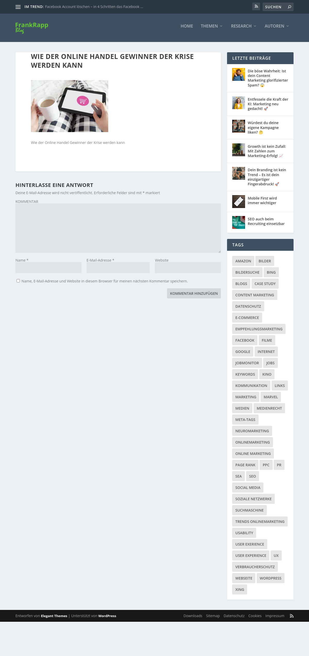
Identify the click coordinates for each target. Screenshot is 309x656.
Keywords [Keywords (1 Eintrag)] (245, 377)
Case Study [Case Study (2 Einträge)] (265, 287)
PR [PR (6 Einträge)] (279, 468)
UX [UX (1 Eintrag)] (276, 559)
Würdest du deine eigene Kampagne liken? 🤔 (263, 131)
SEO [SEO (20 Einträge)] (252, 479)
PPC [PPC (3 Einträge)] (266, 468)
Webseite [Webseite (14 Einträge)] (243, 581)
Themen (209, 30)
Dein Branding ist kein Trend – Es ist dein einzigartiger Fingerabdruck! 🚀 (267, 180)
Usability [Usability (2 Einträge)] (244, 536)
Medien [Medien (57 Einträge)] (242, 411)
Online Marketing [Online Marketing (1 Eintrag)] (253, 457)
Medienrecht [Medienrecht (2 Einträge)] (269, 411)
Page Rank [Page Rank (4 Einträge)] (245, 468)
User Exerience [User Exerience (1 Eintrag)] (249, 547)
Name (22, 263)
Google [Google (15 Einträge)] (242, 355)
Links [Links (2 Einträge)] (280, 389)
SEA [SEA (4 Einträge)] (238, 479)
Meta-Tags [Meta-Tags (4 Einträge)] (245, 423)
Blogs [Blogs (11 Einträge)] (241, 287)
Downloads (192, 619)
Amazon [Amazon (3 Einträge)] (243, 264)
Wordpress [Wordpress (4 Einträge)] (270, 581)
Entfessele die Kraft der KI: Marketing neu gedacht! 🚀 (268, 107)
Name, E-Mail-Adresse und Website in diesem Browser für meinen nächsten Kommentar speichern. (105, 284)
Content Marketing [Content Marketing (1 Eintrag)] (254, 298)
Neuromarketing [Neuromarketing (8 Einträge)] (252, 434)
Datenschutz (234, 619)
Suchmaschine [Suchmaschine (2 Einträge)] (249, 513)
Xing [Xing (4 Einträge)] (239, 593)
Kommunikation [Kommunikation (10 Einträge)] (251, 389)
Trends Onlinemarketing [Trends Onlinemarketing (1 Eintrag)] (260, 525)
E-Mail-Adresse (100, 263)
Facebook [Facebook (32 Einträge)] (244, 343)
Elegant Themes (54, 619)
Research (241, 30)
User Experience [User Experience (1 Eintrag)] (250, 559)
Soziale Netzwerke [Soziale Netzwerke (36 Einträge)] (253, 502)
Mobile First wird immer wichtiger (262, 204)
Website (161, 263)
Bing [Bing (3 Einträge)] (271, 275)
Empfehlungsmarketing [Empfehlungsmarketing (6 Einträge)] (258, 332)
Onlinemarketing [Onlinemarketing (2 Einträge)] (252, 445)
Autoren (274, 30)
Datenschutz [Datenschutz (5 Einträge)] (248, 309)
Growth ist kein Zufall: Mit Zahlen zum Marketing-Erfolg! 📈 (267, 155)
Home (187, 30)
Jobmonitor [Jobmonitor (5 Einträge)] (247, 366)
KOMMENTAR (26, 205)
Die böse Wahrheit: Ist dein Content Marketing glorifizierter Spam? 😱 (268, 81)
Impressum (274, 619)
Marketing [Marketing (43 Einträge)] (245, 400)
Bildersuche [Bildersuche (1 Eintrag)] (247, 275)
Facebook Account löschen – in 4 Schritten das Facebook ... (94, 6)
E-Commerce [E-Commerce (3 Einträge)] (247, 321)
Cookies (255, 619)
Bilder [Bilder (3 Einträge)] (264, 264)
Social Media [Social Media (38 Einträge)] (247, 491)
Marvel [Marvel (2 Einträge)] (271, 400)
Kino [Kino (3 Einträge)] (266, 377)
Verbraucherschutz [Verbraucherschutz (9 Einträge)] (255, 570)
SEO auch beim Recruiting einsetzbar (266, 225)
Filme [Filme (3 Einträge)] (267, 343)
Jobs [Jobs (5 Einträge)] (270, 366)
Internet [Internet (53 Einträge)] (266, 355)
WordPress (107, 619)
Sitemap (213, 619)
